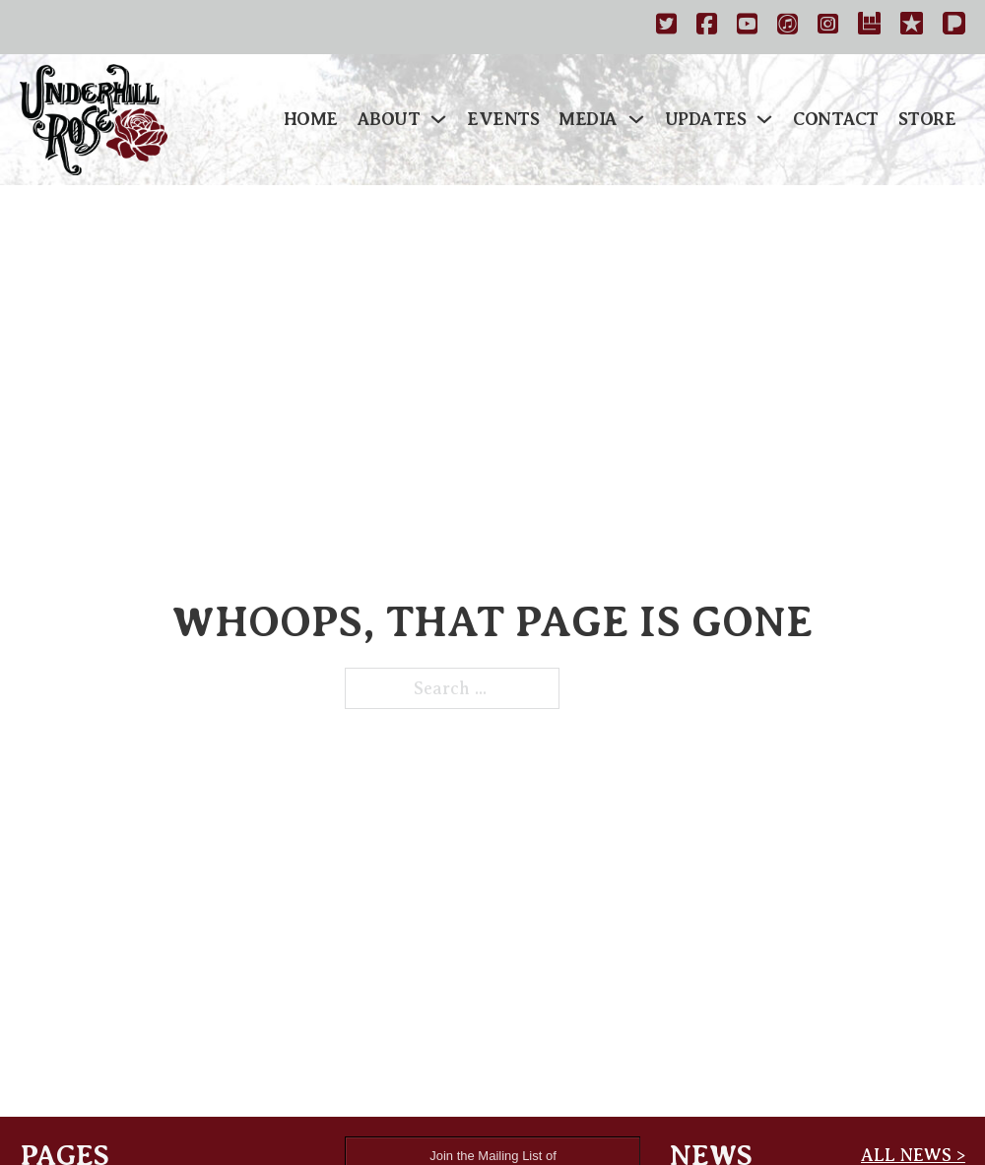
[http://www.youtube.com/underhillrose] (747, 27)
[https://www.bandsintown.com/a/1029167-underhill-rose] (869, 27)
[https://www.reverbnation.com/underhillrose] (911, 27)
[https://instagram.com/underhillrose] (828, 27)
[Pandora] (954, 27)
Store (927, 119)
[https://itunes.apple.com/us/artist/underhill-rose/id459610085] (787, 27)
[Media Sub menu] (636, 119)
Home (311, 119)
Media (588, 119)
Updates (706, 119)
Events (503, 119)
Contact (836, 119)
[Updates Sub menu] (764, 119)
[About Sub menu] (438, 119)
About (389, 119)
